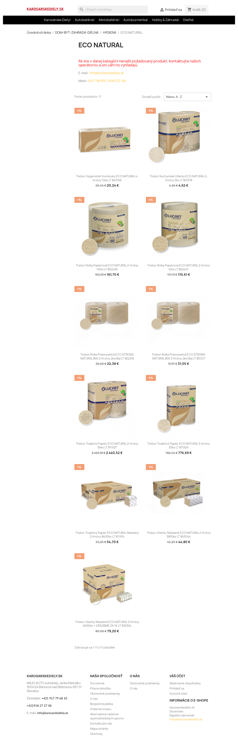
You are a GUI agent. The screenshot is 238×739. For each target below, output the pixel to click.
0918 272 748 (117, 81)
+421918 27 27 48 (39, 705)
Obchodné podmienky (105, 693)
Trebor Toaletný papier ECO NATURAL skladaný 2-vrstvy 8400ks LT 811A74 (107, 535)
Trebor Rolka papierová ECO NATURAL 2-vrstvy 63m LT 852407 (178, 267)
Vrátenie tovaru (100, 709)
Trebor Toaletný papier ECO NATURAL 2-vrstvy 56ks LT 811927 (107, 445)
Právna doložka (100, 688)
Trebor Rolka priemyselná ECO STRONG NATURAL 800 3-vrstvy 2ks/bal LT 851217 (178, 356)
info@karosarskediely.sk (106, 73)
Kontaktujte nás (101, 723)
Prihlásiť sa (177, 688)
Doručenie (97, 683)
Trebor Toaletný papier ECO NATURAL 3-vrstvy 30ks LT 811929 (178, 445)
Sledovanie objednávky (185, 683)
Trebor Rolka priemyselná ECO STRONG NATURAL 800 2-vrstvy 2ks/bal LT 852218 (107, 356)
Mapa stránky (99, 728)
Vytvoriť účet (178, 693)
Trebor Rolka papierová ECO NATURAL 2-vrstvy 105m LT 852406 (107, 267)
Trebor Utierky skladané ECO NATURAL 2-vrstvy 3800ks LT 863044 (179, 535)
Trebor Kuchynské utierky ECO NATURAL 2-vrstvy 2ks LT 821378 (179, 178)
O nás (94, 699)
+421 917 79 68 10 (54, 698)
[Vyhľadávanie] (113, 9)
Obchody (96, 734)
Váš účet (177, 676)
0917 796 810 (97, 81)
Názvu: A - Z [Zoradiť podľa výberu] (187, 96)
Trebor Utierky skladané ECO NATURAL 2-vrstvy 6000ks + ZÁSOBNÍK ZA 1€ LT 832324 (107, 624)
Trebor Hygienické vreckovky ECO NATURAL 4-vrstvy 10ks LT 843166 (107, 178)
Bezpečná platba (101, 704)
